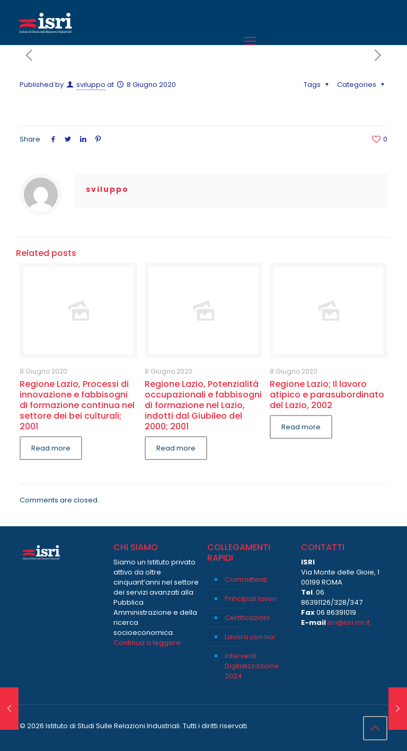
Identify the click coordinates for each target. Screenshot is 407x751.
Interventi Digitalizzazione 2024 (252, 666)
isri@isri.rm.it (349, 622)
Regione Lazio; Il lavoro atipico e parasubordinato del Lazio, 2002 (327, 394)
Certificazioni (247, 618)
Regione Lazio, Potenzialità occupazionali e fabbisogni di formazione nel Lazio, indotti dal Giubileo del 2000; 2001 (203, 405)
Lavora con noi (250, 637)
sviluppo (90, 84)
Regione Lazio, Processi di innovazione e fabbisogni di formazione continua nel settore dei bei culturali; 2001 (77, 405)
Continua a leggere (147, 643)
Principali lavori (251, 599)
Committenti (246, 580)
